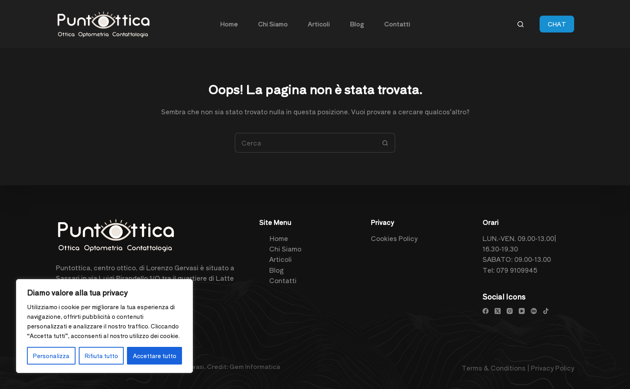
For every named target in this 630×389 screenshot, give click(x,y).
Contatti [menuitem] (397, 24)
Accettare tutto (154, 356)
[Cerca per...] (305, 143)
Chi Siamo (285, 248)
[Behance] (534, 311)
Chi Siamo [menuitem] (273, 24)
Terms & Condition (492, 368)
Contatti (283, 280)
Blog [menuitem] (357, 24)
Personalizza (51, 356)
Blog (276, 270)
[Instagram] (510, 311)
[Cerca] (521, 24)
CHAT (557, 24)
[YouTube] (522, 311)
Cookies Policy (394, 238)
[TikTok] (546, 311)
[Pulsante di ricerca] (385, 143)
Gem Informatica (254, 366)
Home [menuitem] (229, 24)
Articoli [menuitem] (319, 24)
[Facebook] (486, 311)
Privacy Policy (552, 368)
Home (278, 238)
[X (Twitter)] (498, 311)
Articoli (280, 259)
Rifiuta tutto (101, 356)
